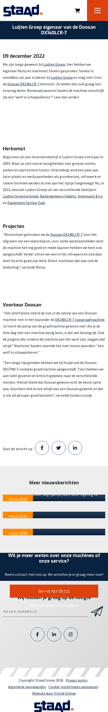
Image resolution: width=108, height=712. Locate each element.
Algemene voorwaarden (27, 686)
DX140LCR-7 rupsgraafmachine (80, 319)
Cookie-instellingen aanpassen (73, 686)
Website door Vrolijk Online (54, 693)
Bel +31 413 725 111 (54, 591)
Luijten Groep (54, 64)
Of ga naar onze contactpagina (54, 604)
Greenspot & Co (90, 196)
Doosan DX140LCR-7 (23, 84)
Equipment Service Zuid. (26, 202)
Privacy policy (76, 680)
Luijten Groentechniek (20, 196)
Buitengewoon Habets (58, 196)
